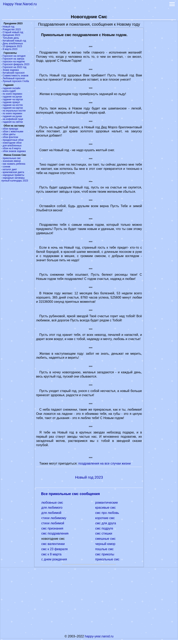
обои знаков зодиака (14, 151)
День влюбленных (13, 43)
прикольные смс (12, 158)
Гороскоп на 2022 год (14, 67)
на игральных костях (14, 110)
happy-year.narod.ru (99, 636)
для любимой (51, 512)
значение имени (12, 161)
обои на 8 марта (12, 148)
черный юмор (105, 544)
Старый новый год (13, 32)
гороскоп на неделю (14, 61)
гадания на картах (13, 107)
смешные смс (105, 538)
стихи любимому (53, 518)
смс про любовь (107, 512)
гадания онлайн (11, 88)
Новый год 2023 (89, 477)
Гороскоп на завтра (13, 58)
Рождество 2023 (12, 29)
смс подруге (104, 528)
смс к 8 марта (51, 554)
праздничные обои (13, 140)
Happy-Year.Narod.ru (20, 4)
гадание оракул (11, 102)
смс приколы (104, 554)
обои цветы (9, 134)
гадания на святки (13, 122)
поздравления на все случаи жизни (104, 463)
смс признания (52, 528)
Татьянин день (11, 37)
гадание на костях (13, 105)
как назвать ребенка (14, 163)
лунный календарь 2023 (14, 180)
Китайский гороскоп (13, 72)
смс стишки (103, 533)
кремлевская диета (13, 172)
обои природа (10, 128)
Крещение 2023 (11, 35)
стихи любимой (52, 523)
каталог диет (10, 169)
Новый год (8, 26)
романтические (106, 502)
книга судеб (9, 91)
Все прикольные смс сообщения (70, 494)
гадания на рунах (12, 116)
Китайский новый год (14, 40)
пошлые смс (104, 549)
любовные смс (52, 502)
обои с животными (13, 131)
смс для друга (105, 523)
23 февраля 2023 (12, 46)
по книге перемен (12, 93)
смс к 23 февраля (54, 549)
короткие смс (105, 518)
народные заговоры (14, 177)
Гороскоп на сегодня (14, 56)
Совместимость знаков (15, 75)
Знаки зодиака (11, 70)
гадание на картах (13, 99)
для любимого (52, 507)
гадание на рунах (12, 96)
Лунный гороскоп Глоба (16, 81)
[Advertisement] (161, 81)
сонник (6, 166)
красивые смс (105, 507)
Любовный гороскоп (14, 78)
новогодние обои (12, 142)
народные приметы (13, 175)
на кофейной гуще (13, 119)
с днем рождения (54, 559)
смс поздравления (55, 533)
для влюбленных (12, 145)
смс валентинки (53, 544)
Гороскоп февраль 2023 (16, 64)
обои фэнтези (10, 137)
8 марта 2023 (10, 49)
